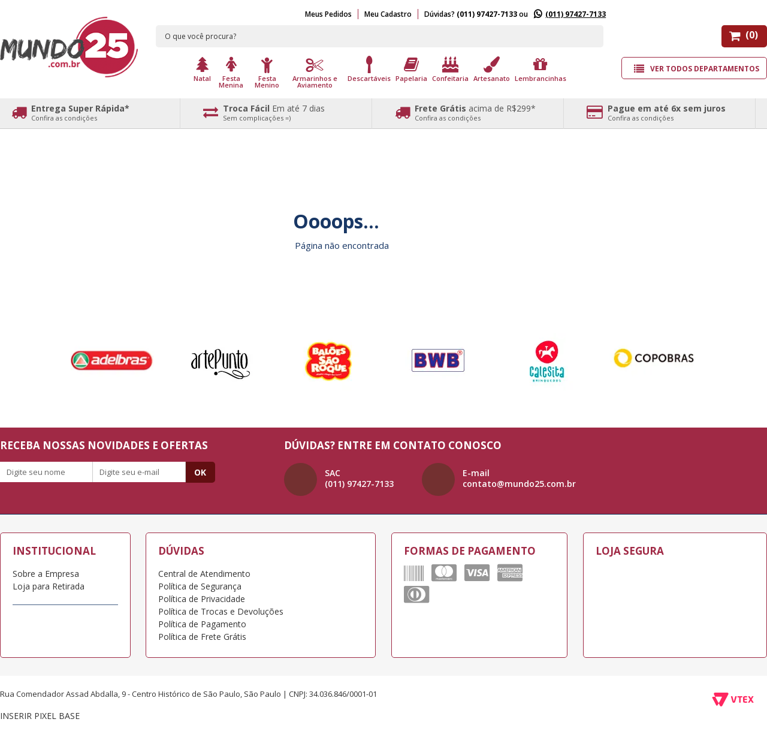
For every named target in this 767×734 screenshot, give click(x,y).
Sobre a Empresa (46, 573)
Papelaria (411, 78)
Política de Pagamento (202, 624)
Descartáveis (369, 78)
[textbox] (380, 36)
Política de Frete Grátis (202, 636)
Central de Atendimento (204, 573)
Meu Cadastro (388, 14)
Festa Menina (231, 81)
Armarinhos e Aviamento (314, 81)
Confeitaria (450, 78)
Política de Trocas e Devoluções (220, 611)
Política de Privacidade (201, 598)
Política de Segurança (199, 586)
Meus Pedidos (328, 14)
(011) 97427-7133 (575, 14)
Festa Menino (267, 81)
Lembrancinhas (540, 78)
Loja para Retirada (48, 586)
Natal (202, 78)
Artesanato (491, 78)
